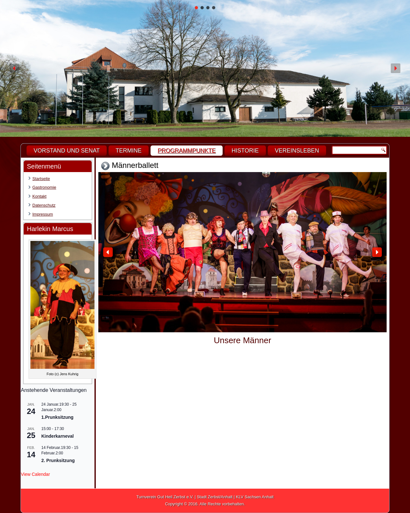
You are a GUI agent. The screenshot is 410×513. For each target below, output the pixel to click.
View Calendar (35, 474)
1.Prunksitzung (57, 417)
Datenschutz (43, 205)
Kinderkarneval (57, 436)
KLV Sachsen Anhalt (255, 496)
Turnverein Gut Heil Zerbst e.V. (164, 496)
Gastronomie (44, 187)
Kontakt (39, 196)
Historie (245, 150)
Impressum (42, 214)
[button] (196, 7)
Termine (129, 150)
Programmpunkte (187, 150)
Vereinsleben (297, 150)
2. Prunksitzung (58, 460)
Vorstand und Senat (67, 150)
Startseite (41, 178)
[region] (205, 68)
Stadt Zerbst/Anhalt (215, 496)
